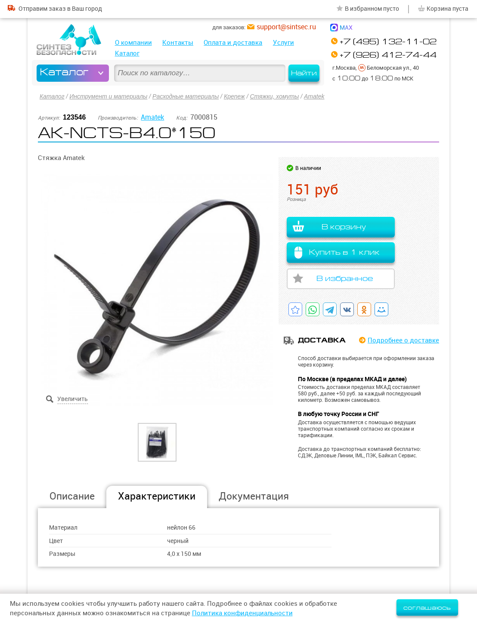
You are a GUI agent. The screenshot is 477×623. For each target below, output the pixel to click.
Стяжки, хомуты (274, 96)
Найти (304, 73)
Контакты (177, 42)
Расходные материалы (185, 96)
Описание (72, 496)
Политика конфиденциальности (242, 613)
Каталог (127, 53)
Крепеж (234, 96)
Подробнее (403, 340)
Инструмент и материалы (108, 96)
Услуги (283, 42)
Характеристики (156, 496)
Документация (254, 496)
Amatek (314, 96)
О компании (133, 42)
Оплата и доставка (233, 42)
